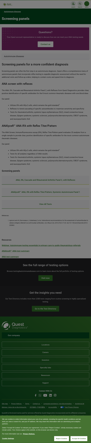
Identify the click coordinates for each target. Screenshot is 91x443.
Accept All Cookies (79, 438)
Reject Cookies (61, 438)
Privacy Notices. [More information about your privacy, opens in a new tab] (29, 434)
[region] (45, 429)
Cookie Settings (8, 438)
